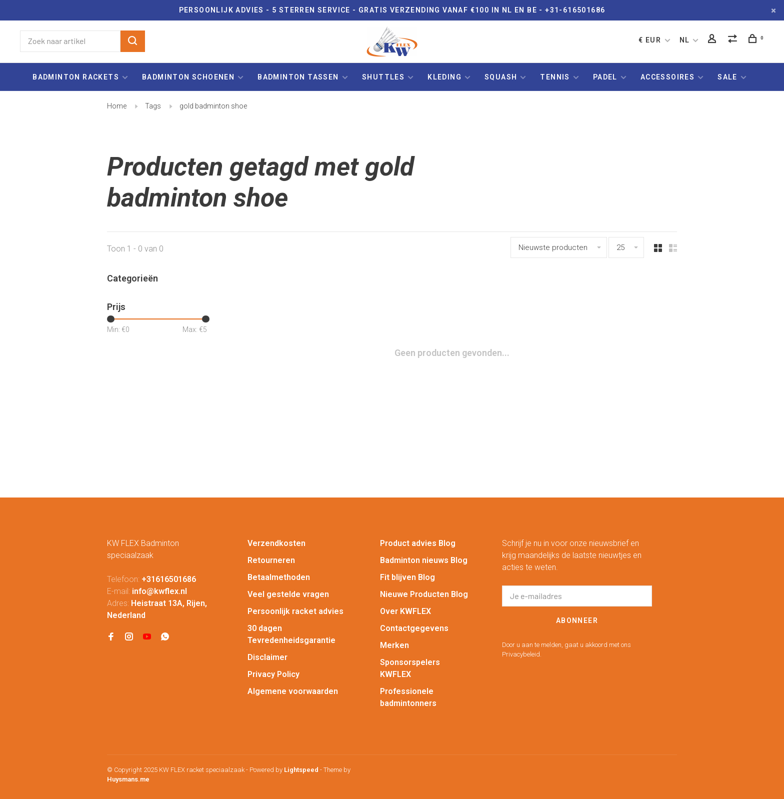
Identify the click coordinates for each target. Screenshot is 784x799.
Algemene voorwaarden (293, 691)
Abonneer (577, 620)
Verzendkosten (277, 543)
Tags (153, 106)
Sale (728, 77)
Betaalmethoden (279, 577)
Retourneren (271, 560)
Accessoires (667, 77)
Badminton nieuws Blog (424, 560)
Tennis (555, 77)
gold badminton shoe (213, 106)
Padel (605, 77)
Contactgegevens (414, 628)
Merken (394, 645)
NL (685, 40)
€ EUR (650, 40)
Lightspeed (301, 770)
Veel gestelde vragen (288, 594)
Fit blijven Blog (407, 577)
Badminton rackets (75, 77)
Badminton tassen (299, 77)
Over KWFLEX (405, 611)
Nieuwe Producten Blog (424, 594)
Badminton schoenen (188, 77)
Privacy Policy (274, 674)
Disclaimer (268, 657)
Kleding (445, 77)
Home (116, 106)
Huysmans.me (128, 779)
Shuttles (383, 77)
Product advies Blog (418, 543)
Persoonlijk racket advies (296, 611)
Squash (500, 77)
